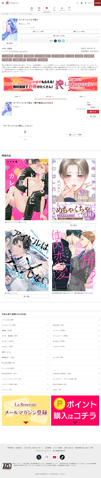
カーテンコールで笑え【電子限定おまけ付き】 (33, 103)
